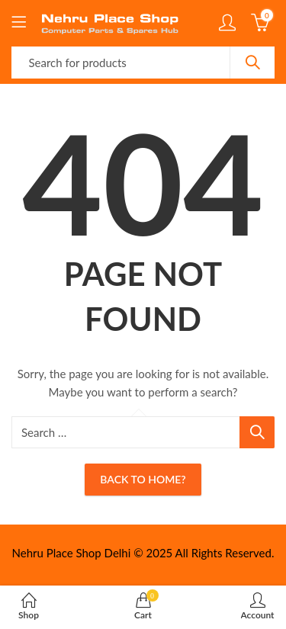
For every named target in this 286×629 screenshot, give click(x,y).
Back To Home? (142, 479)
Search (252, 63)
